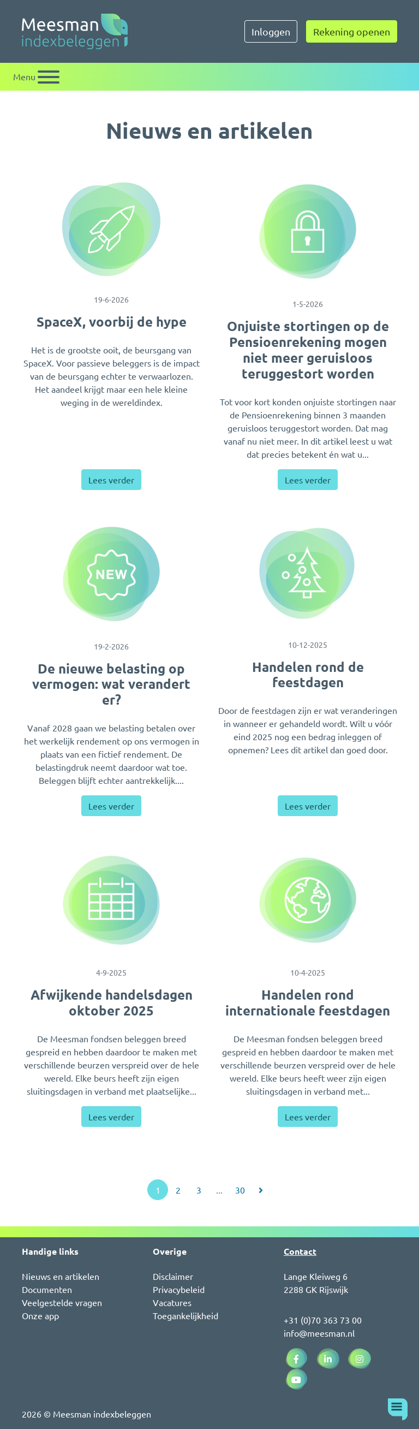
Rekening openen (351, 31)
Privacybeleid (179, 1289)
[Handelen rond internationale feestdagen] (307, 900)
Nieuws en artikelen (60, 1276)
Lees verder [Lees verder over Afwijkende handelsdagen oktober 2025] (111, 1116)
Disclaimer (173, 1276)
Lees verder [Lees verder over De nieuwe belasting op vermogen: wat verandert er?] (111, 805)
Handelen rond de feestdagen (308, 674)
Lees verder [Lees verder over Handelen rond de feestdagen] (308, 805)
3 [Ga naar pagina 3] (198, 1189)
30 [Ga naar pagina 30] (240, 1189)
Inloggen (271, 31)
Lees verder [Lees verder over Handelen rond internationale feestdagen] (308, 1116)
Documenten (47, 1289)
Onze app (40, 1315)
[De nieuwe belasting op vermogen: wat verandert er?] (111, 574)
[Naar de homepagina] (75, 31)
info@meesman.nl (319, 1332)
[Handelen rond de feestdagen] (307, 573)
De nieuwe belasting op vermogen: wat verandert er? (111, 684)
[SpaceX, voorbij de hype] (111, 229)
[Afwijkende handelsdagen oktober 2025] (111, 900)
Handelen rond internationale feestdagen (307, 1002)
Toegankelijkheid (185, 1315)
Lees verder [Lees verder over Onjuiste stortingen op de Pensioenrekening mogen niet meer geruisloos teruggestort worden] (308, 479)
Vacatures (172, 1302)
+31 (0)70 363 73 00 (323, 1319)
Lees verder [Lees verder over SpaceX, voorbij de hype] (111, 479)
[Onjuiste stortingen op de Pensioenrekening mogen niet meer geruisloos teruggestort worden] (307, 231)
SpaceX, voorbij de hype (112, 321)
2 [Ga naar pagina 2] (178, 1189)
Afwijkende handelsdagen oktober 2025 (112, 1002)
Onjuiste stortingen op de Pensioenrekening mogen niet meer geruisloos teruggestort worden (308, 349)
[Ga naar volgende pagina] (260, 1189)
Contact (300, 1251)
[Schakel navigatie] (36, 76)
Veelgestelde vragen (62, 1302)
